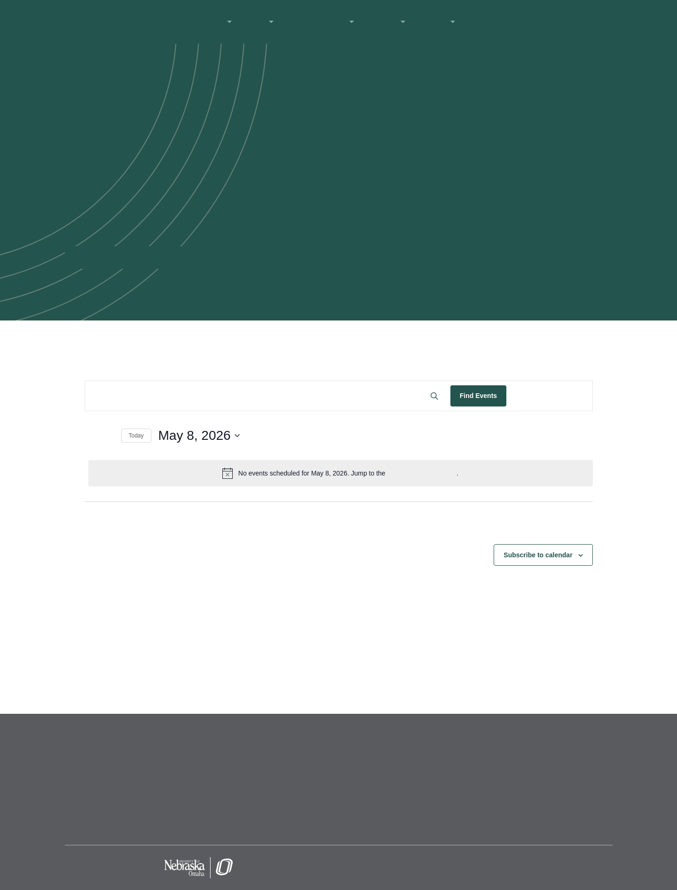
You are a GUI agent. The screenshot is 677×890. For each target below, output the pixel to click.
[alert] (340, 473)
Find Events (478, 395)
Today (136, 435)
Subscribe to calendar (538, 555)
